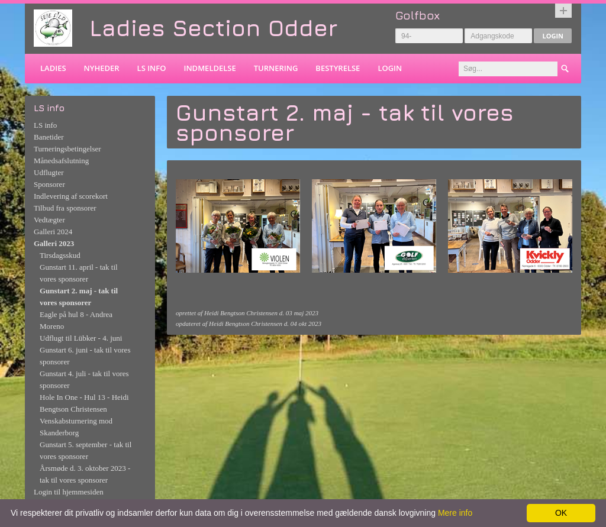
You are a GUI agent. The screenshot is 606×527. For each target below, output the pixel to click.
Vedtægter (49, 219)
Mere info (455, 513)
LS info (151, 68)
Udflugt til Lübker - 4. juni (81, 338)
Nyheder (102, 68)
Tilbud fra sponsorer (65, 207)
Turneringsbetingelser (67, 148)
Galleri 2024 (53, 231)
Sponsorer (49, 184)
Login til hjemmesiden (69, 491)
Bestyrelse (337, 68)
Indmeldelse (209, 68)
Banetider (49, 136)
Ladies (53, 68)
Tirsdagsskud (60, 255)
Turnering (276, 68)
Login (552, 35)
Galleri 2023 (54, 243)
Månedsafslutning (61, 160)
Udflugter (49, 172)
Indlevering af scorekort (71, 196)
